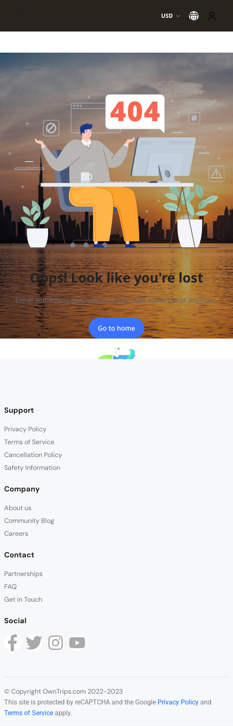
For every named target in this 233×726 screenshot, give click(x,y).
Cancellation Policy (33, 454)
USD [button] (171, 15)
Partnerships (23, 573)
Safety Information (32, 467)
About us (18, 507)
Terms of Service (29, 442)
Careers (16, 533)
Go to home (116, 328)
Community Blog (29, 520)
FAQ (10, 586)
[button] (194, 16)
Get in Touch (23, 599)
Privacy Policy (25, 429)
